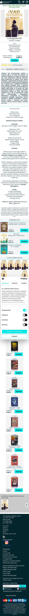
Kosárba (14, 60)
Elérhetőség (6, 549)
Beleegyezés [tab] (5, 283)
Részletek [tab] (14, 283)
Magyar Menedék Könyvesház (6, 3)
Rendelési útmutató (8, 555)
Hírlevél (5, 551)
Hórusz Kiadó (7, 571)
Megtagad (14, 336)
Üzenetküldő (6, 553)
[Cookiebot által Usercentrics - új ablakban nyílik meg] (20, 279)
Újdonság (5, 530)
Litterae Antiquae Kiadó (9, 575)
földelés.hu (14, 614)
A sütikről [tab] (24, 283)
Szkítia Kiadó (6, 573)
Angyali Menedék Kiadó (9, 569)
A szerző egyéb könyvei (14, 258)
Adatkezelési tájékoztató (10, 563)
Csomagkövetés (7, 559)
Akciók (5, 532)
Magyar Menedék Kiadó (10, 567)
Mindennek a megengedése (14, 331)
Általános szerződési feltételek (11, 561)
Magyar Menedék (11, 595)
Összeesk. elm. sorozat (9, 534)
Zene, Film (6, 526)
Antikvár (5, 528)
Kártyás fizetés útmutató (10, 557)
